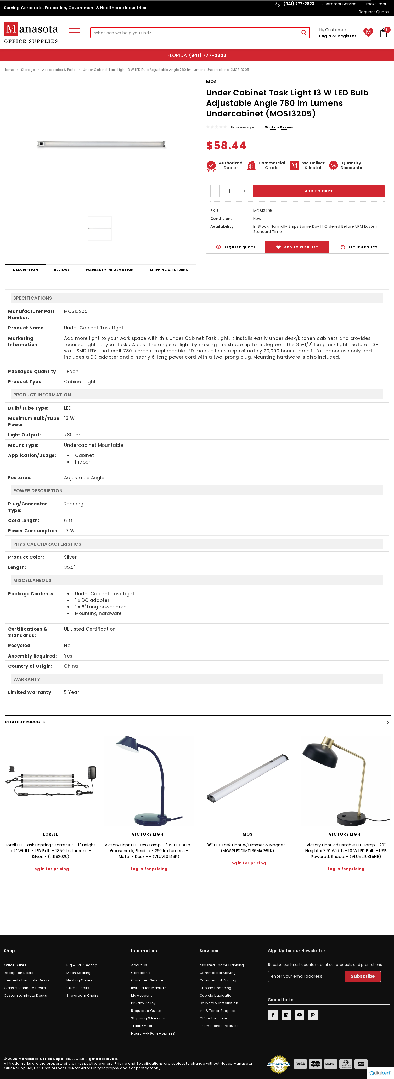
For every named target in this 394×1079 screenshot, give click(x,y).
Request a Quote (146, 1010)
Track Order (142, 1025)
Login (325, 36)
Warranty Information (110, 269)
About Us (139, 965)
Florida (196, 55)
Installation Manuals (149, 987)
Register (346, 36)
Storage (28, 69)
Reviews (62, 269)
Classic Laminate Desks (25, 987)
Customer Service (147, 980)
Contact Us (141, 972)
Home (9, 69)
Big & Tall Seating (81, 965)
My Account (141, 995)
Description (25, 269)
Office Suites (15, 965)
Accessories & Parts (59, 69)
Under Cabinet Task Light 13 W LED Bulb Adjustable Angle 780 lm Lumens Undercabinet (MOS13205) (167, 69)
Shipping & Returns (169, 269)
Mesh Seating (78, 972)
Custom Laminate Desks (25, 995)
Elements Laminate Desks (26, 980)
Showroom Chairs (82, 995)
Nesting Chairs (79, 980)
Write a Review (279, 127)
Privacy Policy (143, 1003)
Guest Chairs (77, 987)
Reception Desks (19, 972)
